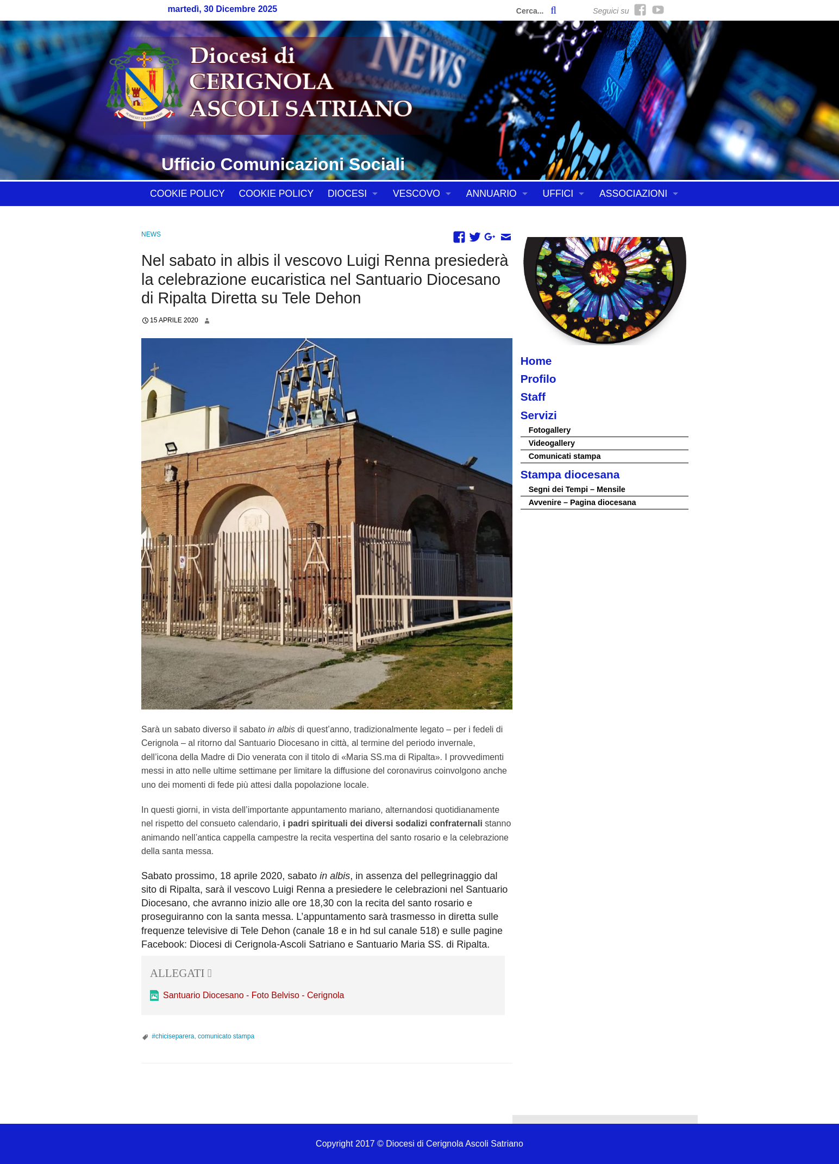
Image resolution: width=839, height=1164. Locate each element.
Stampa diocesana (570, 474)
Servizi (539, 415)
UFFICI (558, 193)
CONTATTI (279, 218)
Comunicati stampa (565, 456)
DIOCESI (347, 193)
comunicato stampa (226, 1036)
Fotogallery (550, 430)
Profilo (538, 378)
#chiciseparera (173, 1036)
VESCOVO (416, 193)
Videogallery (552, 443)
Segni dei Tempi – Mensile (577, 489)
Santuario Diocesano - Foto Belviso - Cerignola (254, 995)
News (151, 234)
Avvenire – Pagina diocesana (582, 502)
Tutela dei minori (196, 218)
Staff (533, 396)
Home (536, 360)
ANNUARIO (491, 193)
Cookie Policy (187, 193)
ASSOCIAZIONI (633, 193)
